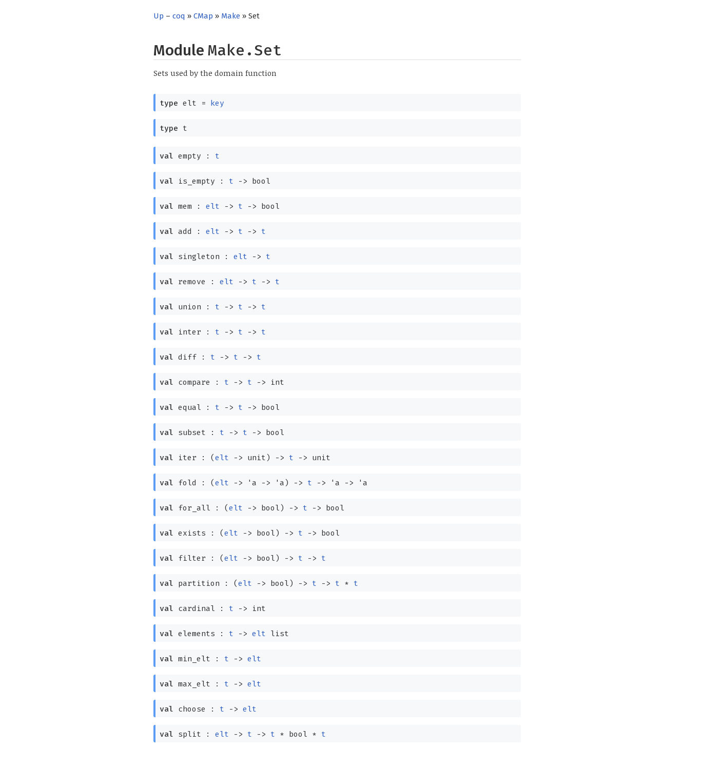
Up (158, 16)
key (217, 103)
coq (178, 16)
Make (230, 16)
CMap (203, 16)
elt (213, 206)
